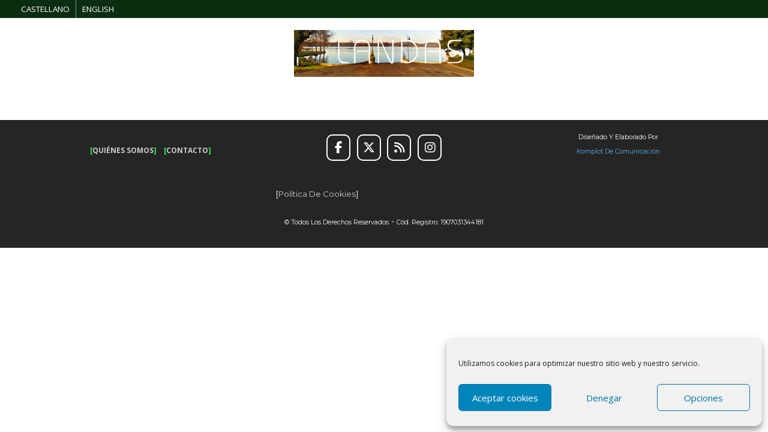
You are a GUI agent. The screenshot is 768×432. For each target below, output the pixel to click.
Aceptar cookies (505, 398)
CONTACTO (187, 150)
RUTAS (145, 92)
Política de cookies (317, 194)
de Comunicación (631, 151)
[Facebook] (338, 147)
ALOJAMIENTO (467, 92)
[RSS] (399, 147)
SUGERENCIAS (360, 92)
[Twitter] (369, 147)
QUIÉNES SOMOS (123, 150)
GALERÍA (665, 92)
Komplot (590, 151)
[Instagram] (430, 147)
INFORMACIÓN (575, 92)
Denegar (604, 398)
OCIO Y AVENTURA (245, 92)
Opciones (703, 398)
